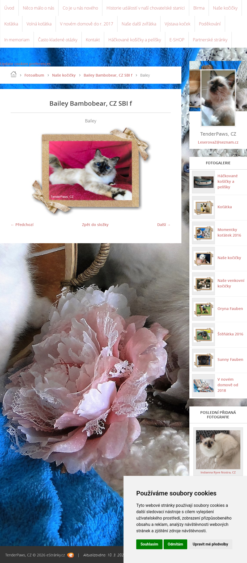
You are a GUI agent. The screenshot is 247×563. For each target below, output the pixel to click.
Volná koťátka (39, 24)
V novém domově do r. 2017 (86, 24)
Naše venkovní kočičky (231, 283)
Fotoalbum (34, 75)
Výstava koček (177, 24)
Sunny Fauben (230, 359)
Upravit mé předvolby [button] (210, 544)
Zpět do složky (95, 224)
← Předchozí (22, 224)
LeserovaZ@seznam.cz (218, 142)
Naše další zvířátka (139, 24)
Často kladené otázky (57, 40)
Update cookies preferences (25, 63)
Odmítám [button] (175, 544)
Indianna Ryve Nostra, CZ (218, 472)
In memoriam (16, 40)
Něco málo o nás (38, 8)
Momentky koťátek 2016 (229, 232)
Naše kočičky (225, 8)
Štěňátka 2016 (230, 333)
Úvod (9, 8)
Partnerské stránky (210, 40)
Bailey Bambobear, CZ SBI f (108, 75)
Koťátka (11, 24)
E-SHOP (176, 40)
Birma (199, 8)
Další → (164, 224)
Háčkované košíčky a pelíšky (134, 40)
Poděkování (210, 24)
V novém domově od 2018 (228, 385)
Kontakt (93, 40)
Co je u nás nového (80, 8)
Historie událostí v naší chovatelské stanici (146, 8)
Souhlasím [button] (149, 544)
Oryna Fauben (230, 308)
